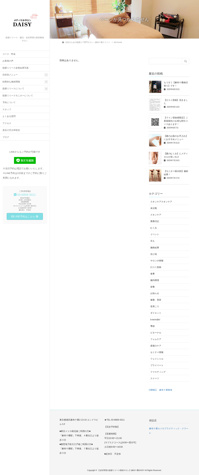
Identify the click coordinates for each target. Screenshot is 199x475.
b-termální (155, 319)
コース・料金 (9, 54)
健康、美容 (155, 300)
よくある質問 (9, 116)
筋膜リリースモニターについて (17, 95)
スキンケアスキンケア (161, 201)
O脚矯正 (153, 390)
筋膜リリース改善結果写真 (15, 68)
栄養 (152, 286)
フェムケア (155, 339)
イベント (154, 234)
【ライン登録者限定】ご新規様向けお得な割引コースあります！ (176, 120)
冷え (152, 241)
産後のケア (155, 345)
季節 (152, 326)
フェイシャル (156, 359)
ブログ (5, 137)
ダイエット (155, 313)
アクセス (6, 123)
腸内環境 (154, 280)
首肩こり (154, 306)
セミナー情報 (156, 352)
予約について (9, 102)
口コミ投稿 (155, 267)
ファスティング (158, 372)
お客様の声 (7, 61)
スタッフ (6, 109)
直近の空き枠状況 (11, 130)
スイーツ (154, 378)
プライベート (156, 365)
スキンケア (155, 214)
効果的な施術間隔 (11, 82)
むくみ (153, 228)
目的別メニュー (10, 75)
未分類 (153, 208)
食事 (152, 273)
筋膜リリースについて (13, 88)
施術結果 (154, 247)
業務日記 (154, 221)
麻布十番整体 (165, 390)
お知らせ (154, 293)
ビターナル (155, 332)
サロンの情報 (156, 260)
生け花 (153, 254)
